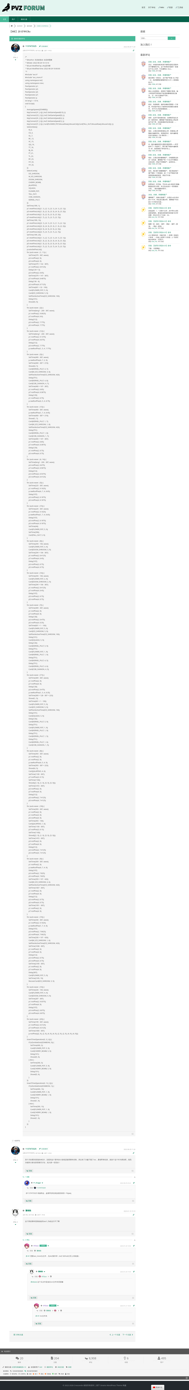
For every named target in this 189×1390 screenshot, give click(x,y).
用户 (13, 19)
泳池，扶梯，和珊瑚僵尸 (157, 194)
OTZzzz (36, 1246)
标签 (69, 1367)
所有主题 (18, 1334)
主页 (4, 19)
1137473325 (31, 46)
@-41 (28, 1256)
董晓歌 (28, 1210)
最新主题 (24, 19)
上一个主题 (115, 1334)
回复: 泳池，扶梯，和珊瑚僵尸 (159, 62)
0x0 (41, 1367)
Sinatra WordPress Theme (111, 1385)
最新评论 (50, 1367)
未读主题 (60, 1367)
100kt (153, 71)
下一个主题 (127, 1334)
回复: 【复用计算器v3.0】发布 (159, 208)
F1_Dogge (37, 1183)
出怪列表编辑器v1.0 (19, 1367)
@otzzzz (34, 1282)
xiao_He (154, 217)
